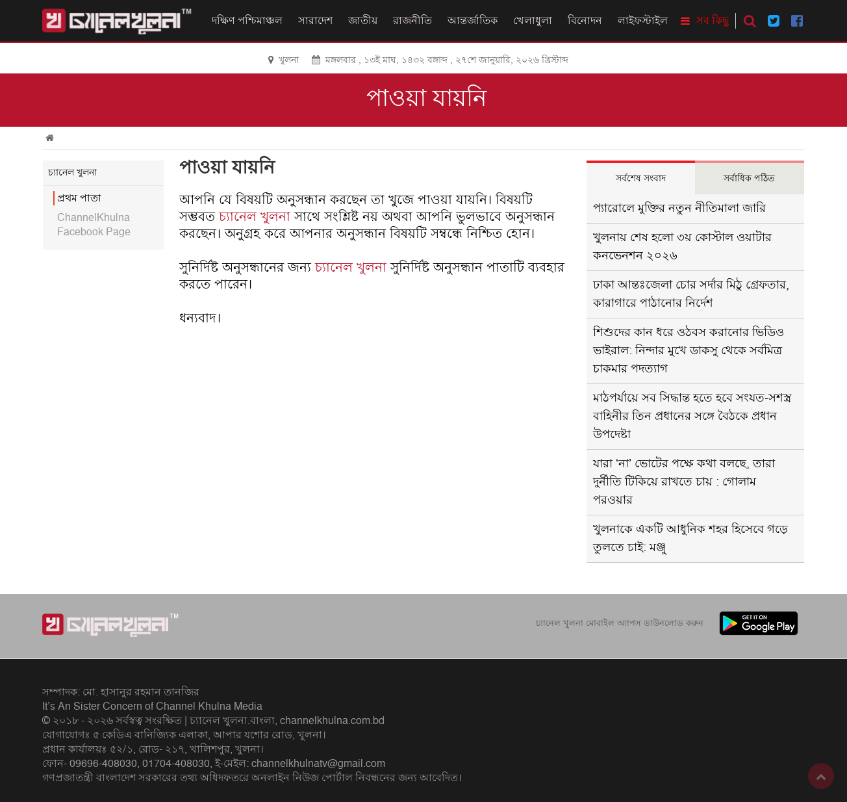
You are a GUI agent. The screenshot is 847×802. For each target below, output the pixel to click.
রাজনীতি (412, 21)
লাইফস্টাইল (643, 21)
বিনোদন (585, 21)
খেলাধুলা (532, 21)
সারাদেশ (315, 21)
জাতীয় (362, 21)
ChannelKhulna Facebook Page (94, 225)
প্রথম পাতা (79, 198)
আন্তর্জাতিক (473, 21)
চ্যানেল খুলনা (254, 217)
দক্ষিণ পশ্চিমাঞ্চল (247, 21)
